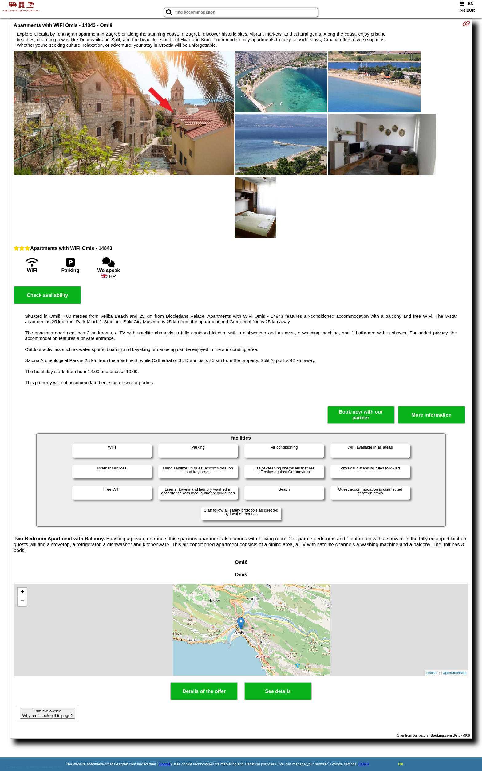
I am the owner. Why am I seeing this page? (47, 713)
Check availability (47, 295)
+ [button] (22, 592)
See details (278, 691)
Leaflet (431, 673)
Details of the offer (204, 691)
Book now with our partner (361, 414)
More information (431, 415)
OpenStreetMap (455, 673)
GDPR (363, 764)
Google (165, 764)
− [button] (22, 601)
